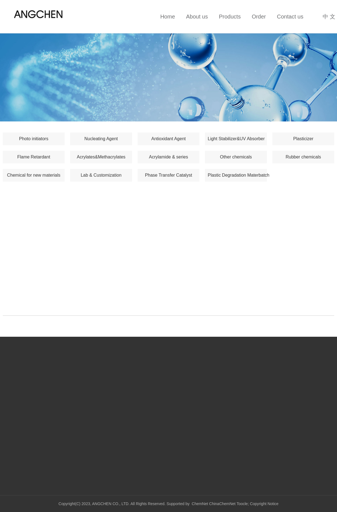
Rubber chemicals (303, 157)
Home (167, 17)
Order (259, 17)
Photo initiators (33, 138)
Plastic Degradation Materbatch (237, 175)
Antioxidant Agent (168, 138)
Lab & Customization (101, 175)
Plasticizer (303, 138)
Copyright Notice (264, 504)
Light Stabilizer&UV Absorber (236, 138)
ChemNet (200, 504)
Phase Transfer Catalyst (168, 175)
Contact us (290, 17)
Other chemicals (236, 157)
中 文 (329, 17)
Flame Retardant (33, 157)
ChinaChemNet (222, 504)
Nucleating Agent (101, 138)
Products (230, 17)
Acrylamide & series (168, 157)
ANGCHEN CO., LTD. (111, 504)
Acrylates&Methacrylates (101, 157)
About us (197, 17)
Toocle (242, 504)
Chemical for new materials (33, 175)
